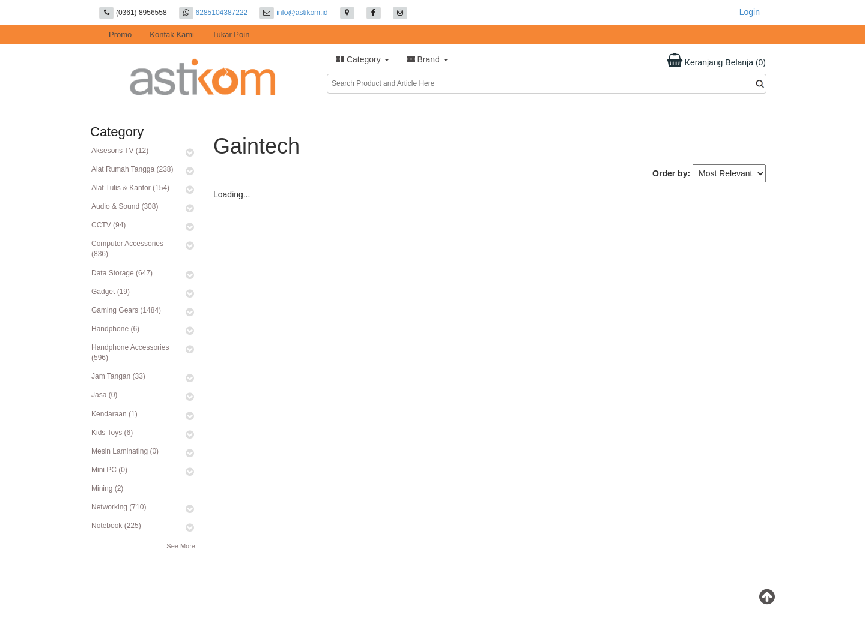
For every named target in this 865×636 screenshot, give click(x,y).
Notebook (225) (116, 525)
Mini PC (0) (109, 470)
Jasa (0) (104, 395)
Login (749, 12)
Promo (120, 34)
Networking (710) (118, 507)
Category (362, 59)
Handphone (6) (115, 329)
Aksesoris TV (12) (119, 150)
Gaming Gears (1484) (126, 310)
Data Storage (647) (122, 273)
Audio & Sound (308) (124, 206)
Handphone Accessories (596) (130, 352)
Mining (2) (107, 488)
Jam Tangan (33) (118, 376)
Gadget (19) (110, 291)
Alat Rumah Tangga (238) (132, 169)
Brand (427, 59)
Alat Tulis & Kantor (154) (130, 188)
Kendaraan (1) (114, 414)
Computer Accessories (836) (127, 248)
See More (180, 546)
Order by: (671, 173)
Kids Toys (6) (112, 432)
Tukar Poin (230, 34)
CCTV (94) (108, 225)
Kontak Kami (172, 34)
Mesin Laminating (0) (125, 451)
